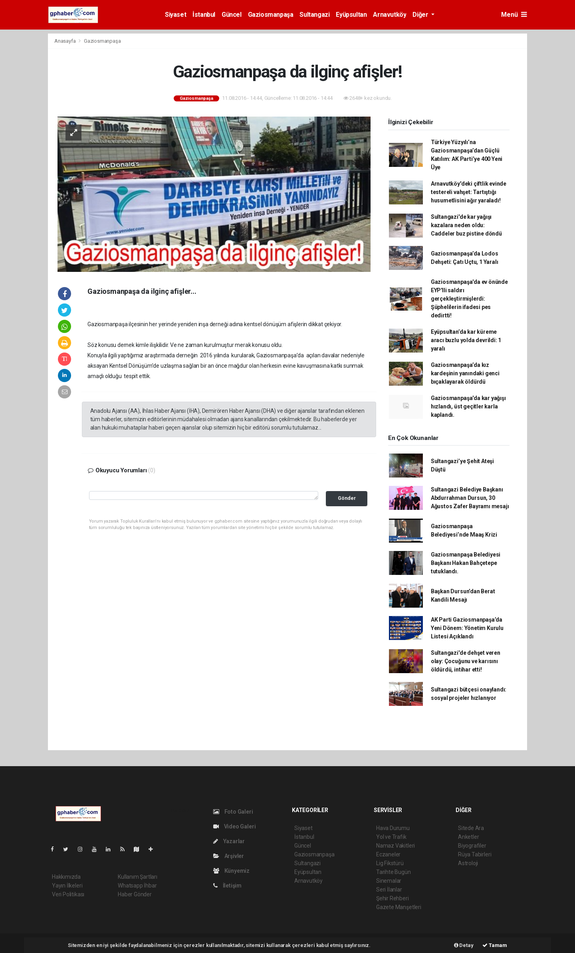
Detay (464, 945)
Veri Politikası (68, 894)
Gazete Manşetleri (398, 907)
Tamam (494, 945)
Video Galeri (234, 826)
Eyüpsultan (351, 14)
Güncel (232, 14)
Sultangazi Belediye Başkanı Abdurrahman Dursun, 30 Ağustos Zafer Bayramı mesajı (470, 497)
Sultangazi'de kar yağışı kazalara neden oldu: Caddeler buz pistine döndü (466, 225)
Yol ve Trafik (391, 837)
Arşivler (228, 856)
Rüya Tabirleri (474, 854)
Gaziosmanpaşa (270, 14)
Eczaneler (388, 854)
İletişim (227, 885)
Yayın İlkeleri (67, 885)
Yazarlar (229, 841)
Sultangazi (314, 14)
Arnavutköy (389, 14)
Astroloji (468, 863)
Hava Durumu (393, 828)
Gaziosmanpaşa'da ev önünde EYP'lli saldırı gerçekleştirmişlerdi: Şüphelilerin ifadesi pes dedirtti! (469, 299)
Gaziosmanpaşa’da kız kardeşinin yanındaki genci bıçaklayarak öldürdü (465, 373)
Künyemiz (231, 871)
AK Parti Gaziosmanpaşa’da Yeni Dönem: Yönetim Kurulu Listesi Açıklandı (467, 628)
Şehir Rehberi (392, 898)
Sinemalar (388, 881)
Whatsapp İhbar (137, 885)
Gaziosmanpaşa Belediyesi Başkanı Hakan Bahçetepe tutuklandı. (465, 563)
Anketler (468, 837)
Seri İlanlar (389, 889)
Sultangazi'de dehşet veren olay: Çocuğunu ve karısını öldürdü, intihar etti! (465, 661)
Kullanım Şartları (137, 877)
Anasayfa (65, 41)
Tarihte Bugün (393, 872)
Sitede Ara (471, 828)
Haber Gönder (135, 894)
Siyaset (175, 14)
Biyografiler (472, 845)
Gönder (347, 498)
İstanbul (203, 14)
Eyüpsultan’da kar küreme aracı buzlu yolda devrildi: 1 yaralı (466, 340)
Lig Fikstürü (390, 863)
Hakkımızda (66, 877)
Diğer (421, 14)
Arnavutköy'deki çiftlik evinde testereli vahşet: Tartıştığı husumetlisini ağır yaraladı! (468, 192)
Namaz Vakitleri (395, 845)
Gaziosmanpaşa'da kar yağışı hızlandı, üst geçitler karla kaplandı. (468, 406)
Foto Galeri (233, 811)
